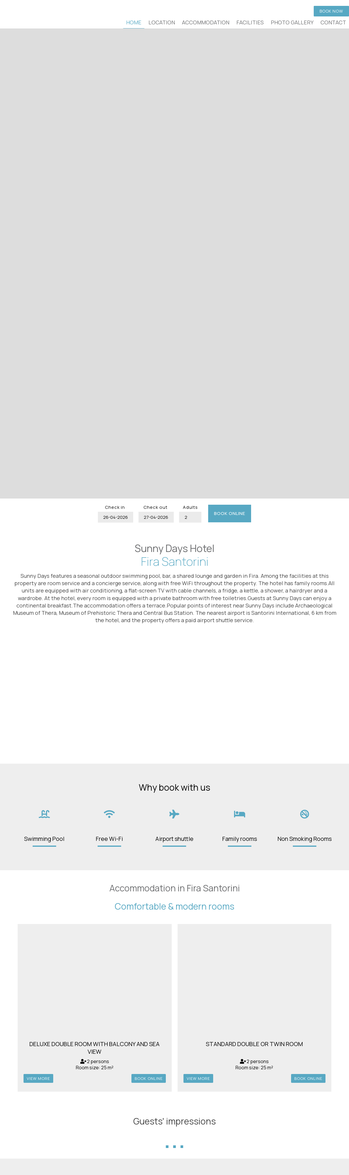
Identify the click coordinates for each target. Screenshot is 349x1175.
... (174, 1137)
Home (133, 22)
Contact (333, 22)
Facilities (250, 22)
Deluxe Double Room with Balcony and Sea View (94, 1048)
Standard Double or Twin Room (254, 1044)
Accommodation (205, 22)
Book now (331, 11)
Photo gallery (292, 22)
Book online (229, 513)
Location (161, 22)
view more (38, 1078)
